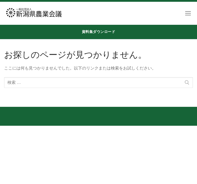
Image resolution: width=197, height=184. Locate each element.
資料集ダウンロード (98, 32)
